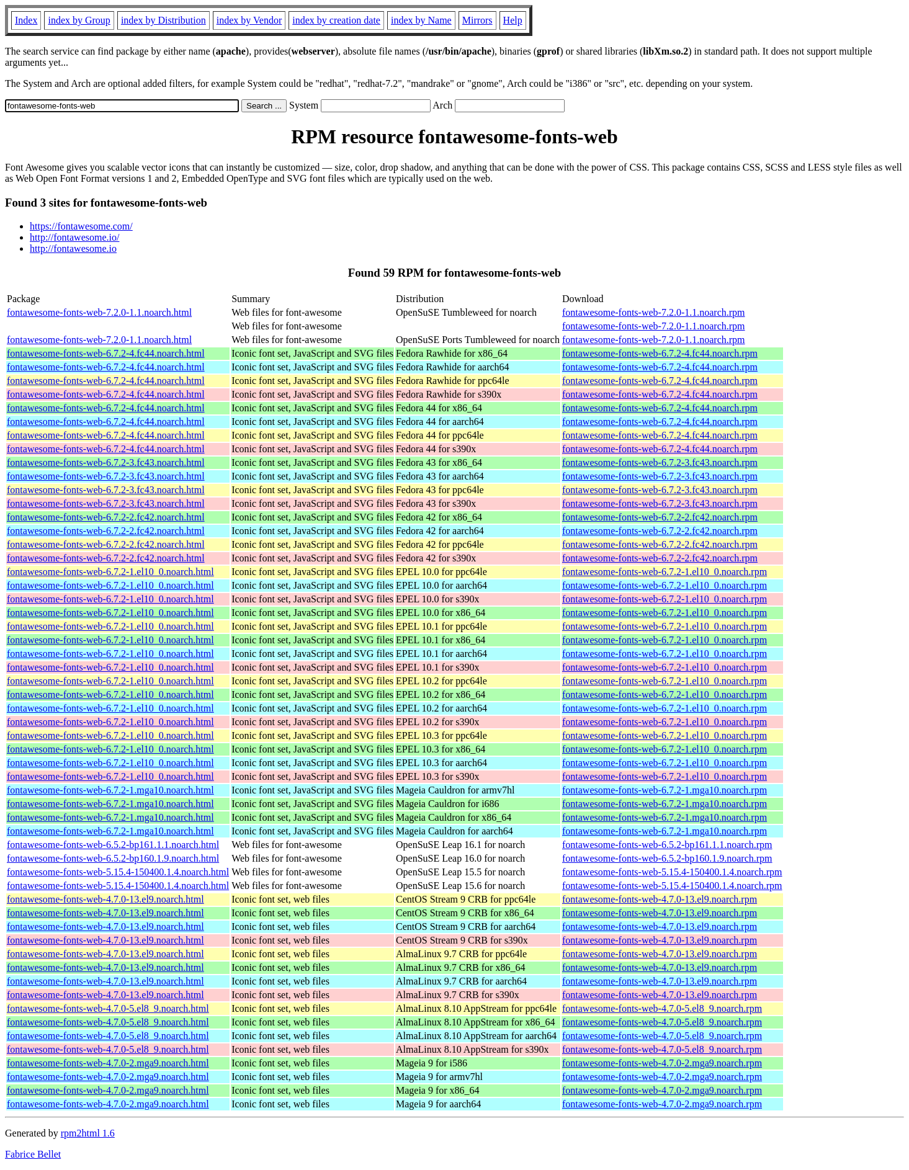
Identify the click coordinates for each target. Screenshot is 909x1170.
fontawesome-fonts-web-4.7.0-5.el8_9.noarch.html (108, 1008)
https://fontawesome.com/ (81, 226)
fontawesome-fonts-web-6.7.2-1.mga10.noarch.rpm (664, 790)
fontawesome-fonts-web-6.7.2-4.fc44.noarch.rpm (660, 353)
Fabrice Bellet (33, 1154)
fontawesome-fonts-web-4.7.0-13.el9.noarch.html (105, 899)
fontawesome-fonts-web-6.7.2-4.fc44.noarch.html (106, 353)
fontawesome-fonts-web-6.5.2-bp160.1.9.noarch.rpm (667, 858)
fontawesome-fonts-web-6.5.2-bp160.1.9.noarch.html (113, 858)
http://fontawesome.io (73, 248)
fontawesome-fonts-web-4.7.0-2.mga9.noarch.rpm (662, 1063)
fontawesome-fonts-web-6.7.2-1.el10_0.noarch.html (110, 571)
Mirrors (477, 20)
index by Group (79, 20)
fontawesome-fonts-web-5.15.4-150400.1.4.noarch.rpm (672, 872)
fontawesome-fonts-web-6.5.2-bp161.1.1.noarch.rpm (667, 844)
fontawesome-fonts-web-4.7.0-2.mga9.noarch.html (108, 1063)
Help (512, 20)
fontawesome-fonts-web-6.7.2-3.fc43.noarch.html (106, 462)
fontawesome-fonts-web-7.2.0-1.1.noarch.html (99, 312)
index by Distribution (163, 20)
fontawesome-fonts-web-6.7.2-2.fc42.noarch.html (106, 517)
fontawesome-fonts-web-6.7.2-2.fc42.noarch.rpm (660, 517)
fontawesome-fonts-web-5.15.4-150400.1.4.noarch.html (118, 872)
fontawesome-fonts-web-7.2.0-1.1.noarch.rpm (653, 312)
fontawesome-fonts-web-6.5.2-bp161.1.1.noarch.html (113, 844)
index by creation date (336, 20)
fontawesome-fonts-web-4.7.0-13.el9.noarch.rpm (659, 899)
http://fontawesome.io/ (74, 237)
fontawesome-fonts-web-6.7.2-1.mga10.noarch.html (110, 790)
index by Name (421, 20)
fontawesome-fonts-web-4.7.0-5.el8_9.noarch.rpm (662, 1008)
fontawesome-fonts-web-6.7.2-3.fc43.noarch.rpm (660, 462)
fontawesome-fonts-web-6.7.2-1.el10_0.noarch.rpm (664, 571)
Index (26, 20)
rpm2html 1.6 (88, 1133)
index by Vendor (249, 20)
